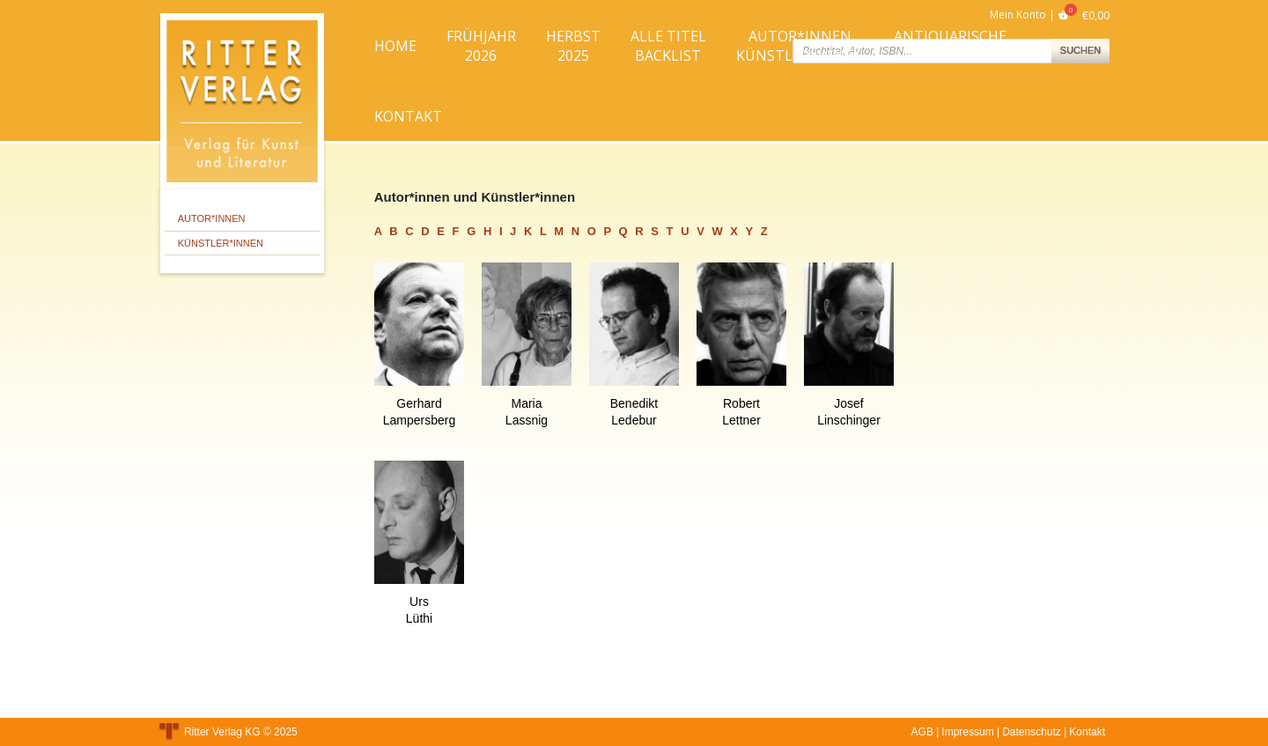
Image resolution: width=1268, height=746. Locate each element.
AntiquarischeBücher (950, 45)
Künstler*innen (220, 243)
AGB (922, 732)
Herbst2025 (573, 45)
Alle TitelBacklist (668, 45)
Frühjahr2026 (481, 45)
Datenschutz (1031, 732)
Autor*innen (212, 218)
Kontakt (408, 116)
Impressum (967, 732)
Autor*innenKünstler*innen (800, 45)
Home (395, 45)
